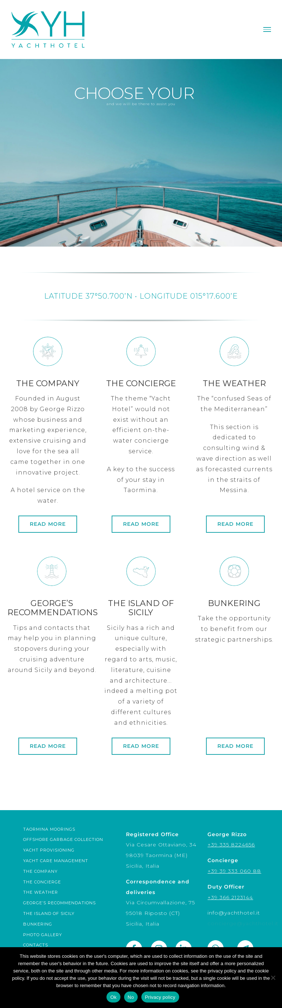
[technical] (51, 704)
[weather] (234, 484)
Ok (113, 997)
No (131, 997)
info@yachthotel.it (233, 912)
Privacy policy (160, 997)
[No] (272, 977)
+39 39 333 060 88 (234, 871)
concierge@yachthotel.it (242, 923)
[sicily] (141, 704)
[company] (47, 484)
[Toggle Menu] (267, 29)
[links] (234, 704)
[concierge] (141, 484)
